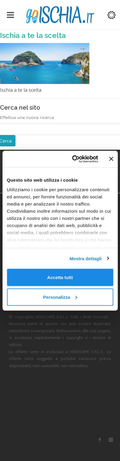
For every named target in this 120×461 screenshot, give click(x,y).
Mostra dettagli (85, 258)
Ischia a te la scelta (33, 35)
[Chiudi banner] (111, 159)
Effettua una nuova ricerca (27, 117)
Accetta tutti (60, 277)
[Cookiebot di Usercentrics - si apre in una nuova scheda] (73, 159)
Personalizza (60, 296)
